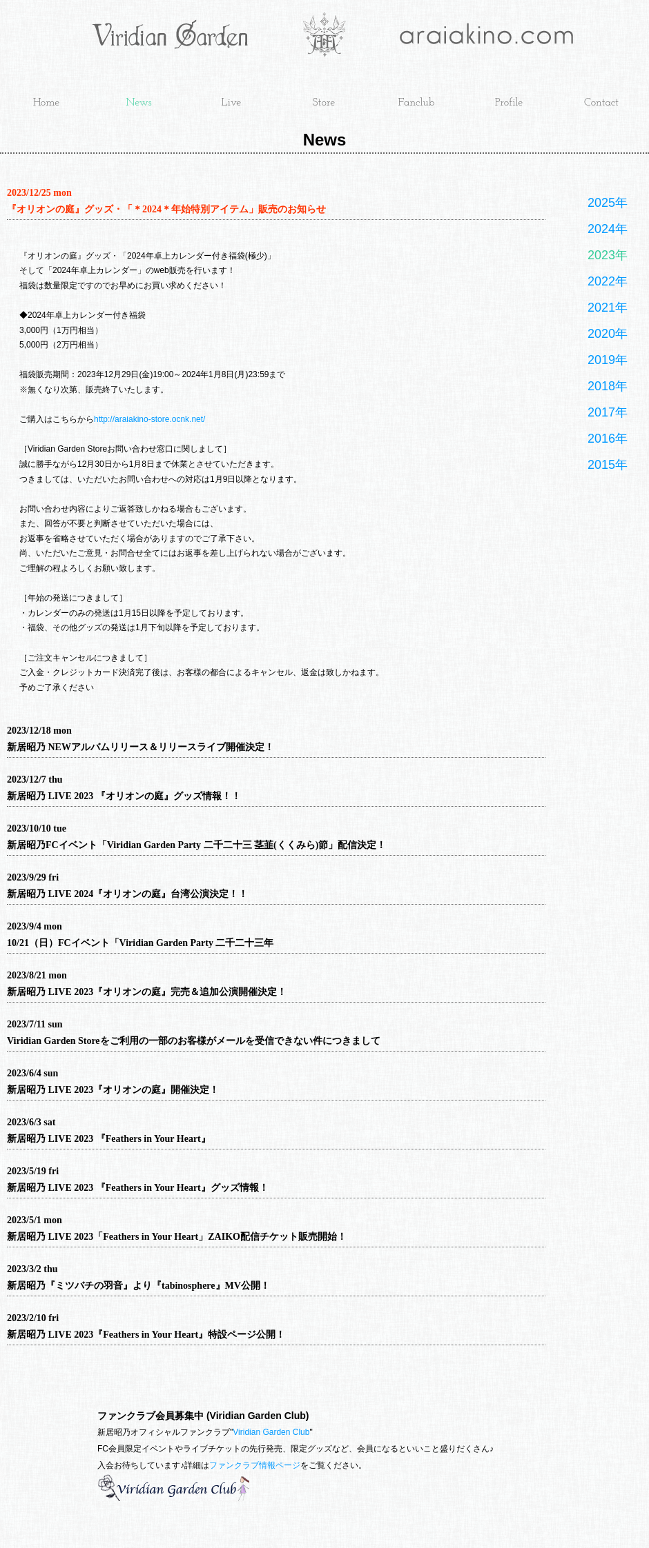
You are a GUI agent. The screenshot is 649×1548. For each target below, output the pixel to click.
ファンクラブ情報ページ (254, 1465)
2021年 (608, 307)
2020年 (608, 334)
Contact (601, 102)
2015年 (608, 465)
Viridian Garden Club (271, 1432)
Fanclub (416, 102)
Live (232, 102)
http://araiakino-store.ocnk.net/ (149, 419)
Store (324, 102)
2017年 (608, 412)
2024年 (608, 229)
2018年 (608, 386)
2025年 (608, 203)
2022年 (608, 281)
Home (46, 102)
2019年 (608, 360)
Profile (509, 102)
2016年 (608, 438)
